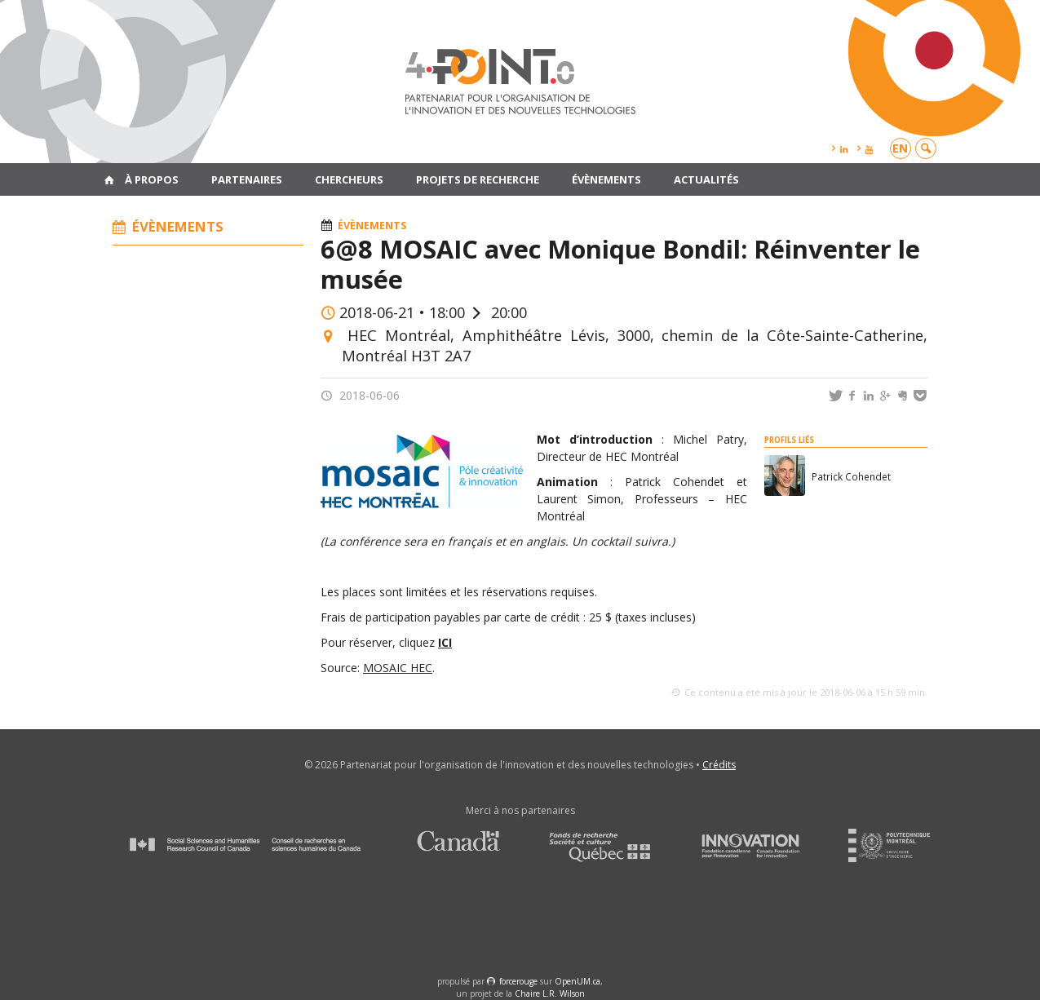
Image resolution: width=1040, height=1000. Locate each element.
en (900, 148)
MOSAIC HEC (397, 667)
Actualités (706, 179)
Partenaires (246, 179)
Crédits (719, 765)
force (518, 981)
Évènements (606, 179)
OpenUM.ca (577, 981)
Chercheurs (349, 179)
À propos (152, 179)
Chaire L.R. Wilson (550, 993)
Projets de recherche (477, 179)
